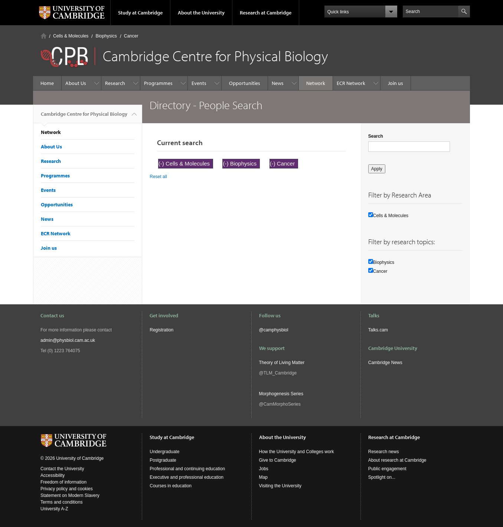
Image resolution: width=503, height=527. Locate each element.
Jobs (263, 468)
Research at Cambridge (265, 12)
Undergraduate (164, 451)
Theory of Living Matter (282, 362)
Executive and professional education (186, 477)
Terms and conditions (61, 502)
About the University (201, 12)
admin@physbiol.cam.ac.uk (67, 340)
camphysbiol (276, 330)
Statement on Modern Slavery (69, 495)
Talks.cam (378, 330)
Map (263, 477)
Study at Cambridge (140, 12)
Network (315, 83)
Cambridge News (385, 362)
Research (115, 83)
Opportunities (244, 83)
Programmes (158, 83)
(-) (162, 163)
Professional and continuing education (187, 468)
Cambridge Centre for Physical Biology (84, 117)
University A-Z (54, 508)
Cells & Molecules (70, 36)
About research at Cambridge (397, 460)
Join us (395, 83)
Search (375, 136)
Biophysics (106, 36)
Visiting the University (280, 485)
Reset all (158, 176)
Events (199, 83)
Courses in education (171, 485)
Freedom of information (63, 482)
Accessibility (52, 475)
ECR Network (351, 83)
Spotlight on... (381, 477)
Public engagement (387, 468)
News (278, 83)
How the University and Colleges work (296, 451)
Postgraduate (163, 460)
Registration (161, 330)
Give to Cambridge (277, 460)
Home (43, 36)
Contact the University (62, 468)
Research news (383, 451)
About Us (75, 83)
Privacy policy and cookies (66, 488)
